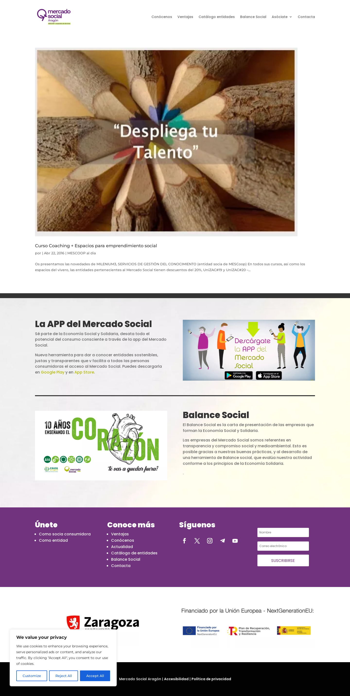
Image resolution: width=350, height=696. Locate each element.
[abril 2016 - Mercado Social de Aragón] (54, 17)
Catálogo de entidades (134, 553)
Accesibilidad (176, 679)
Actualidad (122, 546)
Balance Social (253, 16)
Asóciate (280, 16)
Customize (32, 676)
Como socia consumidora (65, 534)
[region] (63, 657)
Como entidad (53, 540)
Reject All (63, 676)
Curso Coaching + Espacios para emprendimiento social (96, 245)
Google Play (52, 372)
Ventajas (185, 16)
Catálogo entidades (217, 16)
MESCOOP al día (81, 253)
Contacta (306, 16)
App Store (84, 372)
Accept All (95, 676)
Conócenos (161, 16)
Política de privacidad (211, 679)
